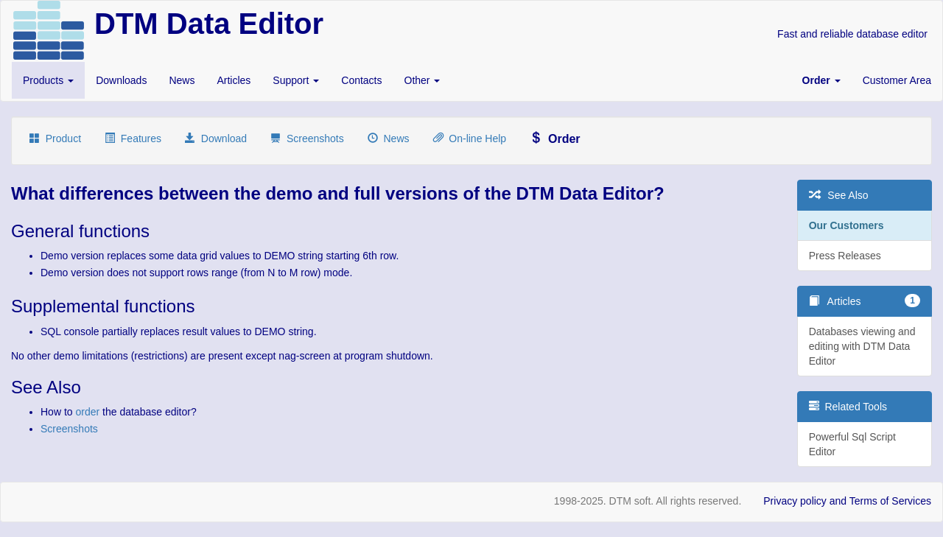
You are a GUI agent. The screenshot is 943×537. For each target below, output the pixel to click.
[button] (821, 80)
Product (55, 138)
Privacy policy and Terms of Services (847, 501)
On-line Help (470, 138)
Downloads (121, 80)
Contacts (361, 80)
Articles (233, 80)
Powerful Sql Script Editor (852, 444)
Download (216, 138)
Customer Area (897, 80)
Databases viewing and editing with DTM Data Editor (862, 346)
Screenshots (307, 138)
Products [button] (48, 80)
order (87, 412)
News (181, 80)
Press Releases (845, 256)
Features (133, 138)
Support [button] (296, 80)
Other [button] (422, 80)
